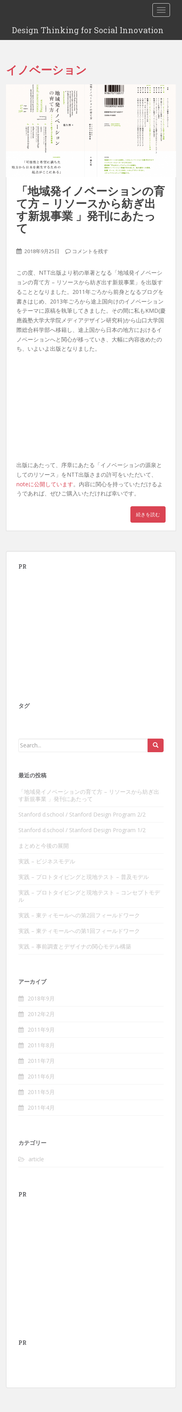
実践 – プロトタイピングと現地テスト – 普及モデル (83, 877)
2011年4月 (41, 1107)
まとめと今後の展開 (43, 845)
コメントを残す (90, 251)
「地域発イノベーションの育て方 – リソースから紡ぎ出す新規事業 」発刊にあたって (90, 209)
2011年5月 (41, 1092)
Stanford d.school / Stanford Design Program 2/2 (82, 814)
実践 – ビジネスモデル (46, 861)
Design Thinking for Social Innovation (88, 30)
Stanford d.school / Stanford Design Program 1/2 (82, 830)
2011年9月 (41, 1029)
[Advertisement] (78, 630)
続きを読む (148, 514)
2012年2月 (41, 1014)
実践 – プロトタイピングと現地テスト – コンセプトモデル (89, 896)
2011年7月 (41, 1060)
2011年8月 (41, 1045)
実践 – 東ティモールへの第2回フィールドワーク (79, 915)
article (36, 1159)
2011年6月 (41, 1076)
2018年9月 (41, 998)
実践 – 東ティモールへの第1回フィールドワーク (79, 931)
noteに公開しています (44, 484)
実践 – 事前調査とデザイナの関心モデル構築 (74, 946)
